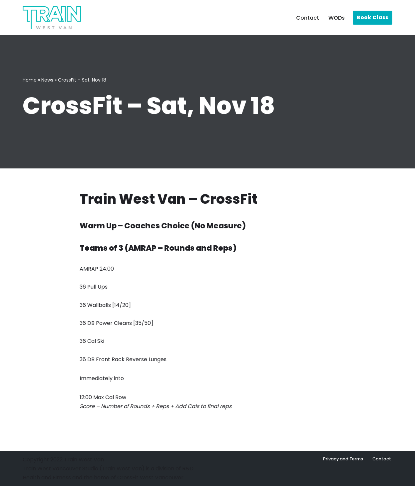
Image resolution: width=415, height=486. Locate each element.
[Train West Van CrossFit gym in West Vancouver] (52, 17)
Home (30, 80)
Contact (307, 18)
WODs (336, 18)
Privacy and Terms (343, 459)
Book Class (372, 17)
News (47, 80)
